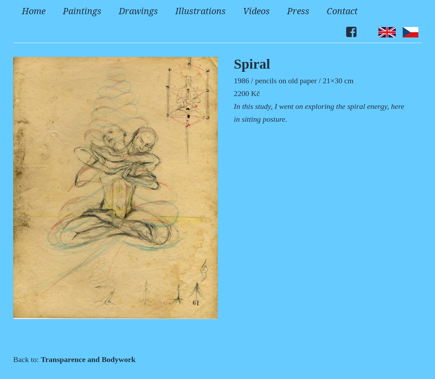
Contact (342, 11)
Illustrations (200, 11)
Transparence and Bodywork (88, 359)
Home (33, 11)
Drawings (138, 11)
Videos (256, 11)
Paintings (82, 11)
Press (298, 11)
